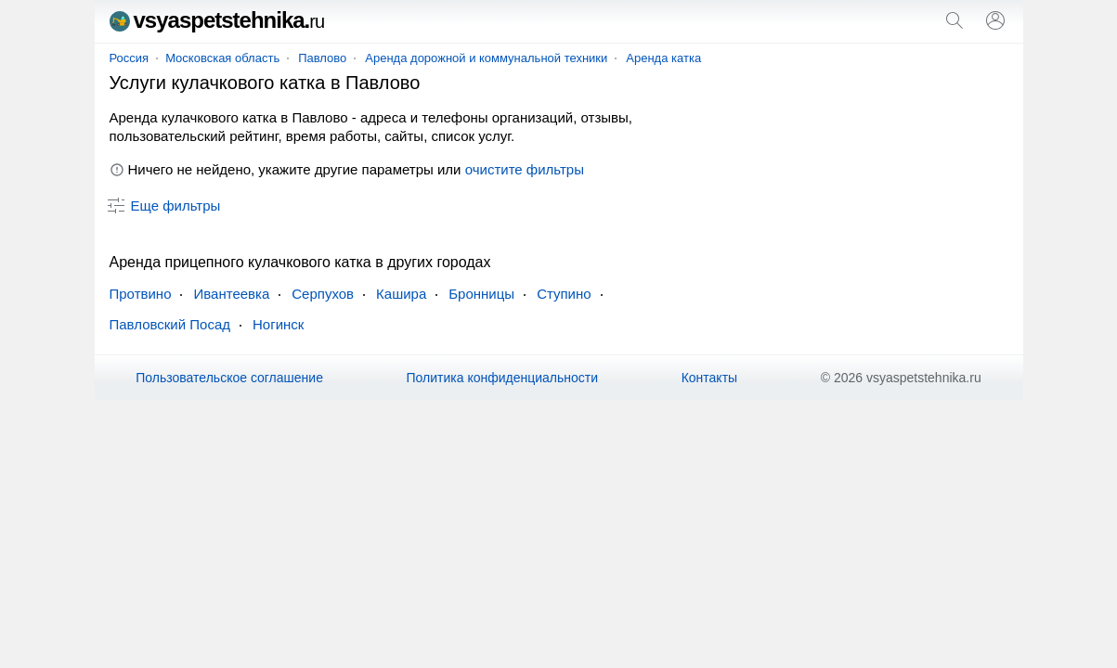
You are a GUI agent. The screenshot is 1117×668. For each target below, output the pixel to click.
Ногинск (278, 324)
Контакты (709, 377)
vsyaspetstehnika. (217, 19)
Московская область (222, 58)
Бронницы (481, 294)
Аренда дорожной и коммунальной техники (486, 58)
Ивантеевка (231, 294)
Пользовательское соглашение (229, 377)
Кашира (401, 294)
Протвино (141, 294)
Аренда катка (663, 58)
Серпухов (323, 294)
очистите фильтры (524, 169)
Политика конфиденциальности (503, 377)
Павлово (322, 58)
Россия (129, 58)
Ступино (564, 294)
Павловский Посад (170, 324)
